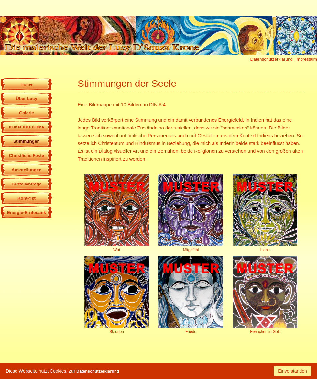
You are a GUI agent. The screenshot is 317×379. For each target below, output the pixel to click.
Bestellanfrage (26, 184)
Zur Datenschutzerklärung (94, 371)
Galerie (26, 112)
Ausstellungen (26, 169)
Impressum (306, 59)
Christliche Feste (26, 155)
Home (26, 84)
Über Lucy (26, 98)
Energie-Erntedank (26, 212)
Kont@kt (26, 198)
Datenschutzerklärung (271, 59)
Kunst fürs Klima (26, 127)
